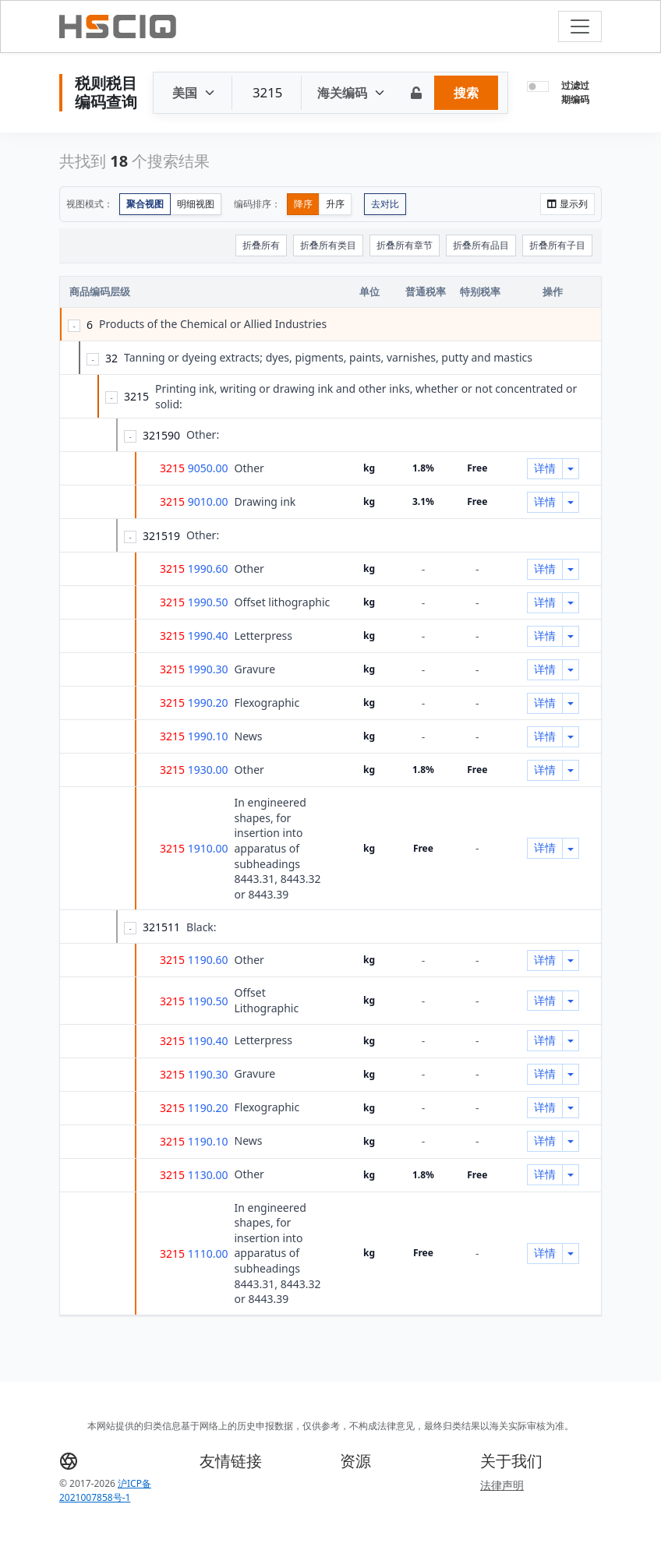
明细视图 (195, 203)
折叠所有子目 (557, 245)
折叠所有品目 (481, 245)
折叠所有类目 (328, 245)
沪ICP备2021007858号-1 (105, 1490)
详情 (545, 468)
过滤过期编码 (575, 92)
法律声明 (502, 1485)
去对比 (385, 203)
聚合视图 (145, 203)
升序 (335, 203)
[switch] (538, 86)
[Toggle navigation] (580, 26)
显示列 (567, 203)
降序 (303, 203)
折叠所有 (261, 245)
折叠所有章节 (404, 245)
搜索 (466, 92)
